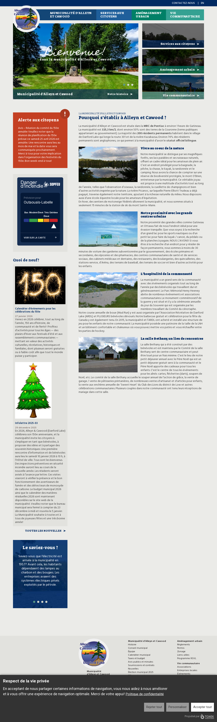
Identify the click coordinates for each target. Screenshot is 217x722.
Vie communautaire (185, 14)
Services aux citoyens (112, 14)
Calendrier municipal (139, 655)
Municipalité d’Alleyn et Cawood (70, 14)
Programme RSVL (186, 658)
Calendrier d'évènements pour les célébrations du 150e (35, 310)
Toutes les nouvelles (43, 530)
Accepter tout (202, 707)
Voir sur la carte (40, 237)
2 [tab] (128, 85)
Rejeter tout (154, 707)
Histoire (132, 644)
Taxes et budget (136, 658)
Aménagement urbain (149, 14)
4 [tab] (46, 602)
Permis (180, 648)
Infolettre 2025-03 (26, 423)
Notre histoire (117, 94)
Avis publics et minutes (140, 662)
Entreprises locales (187, 670)
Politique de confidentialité (145, 694)
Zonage (181, 651)
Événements (183, 673)
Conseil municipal (138, 648)
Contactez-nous (183, 3)
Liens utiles (183, 655)
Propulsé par (199, 716)
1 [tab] (124, 85)
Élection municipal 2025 (140, 672)
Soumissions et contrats (141, 665)
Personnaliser (177, 707)
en (202, 3)
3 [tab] (132, 85)
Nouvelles (133, 668)
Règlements (183, 644)
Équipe (131, 651)
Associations (184, 667)
